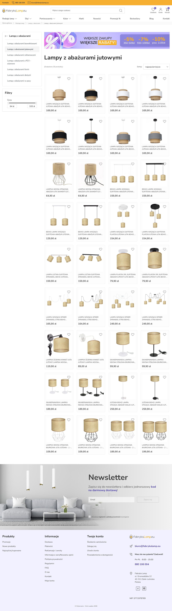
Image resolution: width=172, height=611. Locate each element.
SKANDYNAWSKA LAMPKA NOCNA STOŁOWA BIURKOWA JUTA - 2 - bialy (58, 405)
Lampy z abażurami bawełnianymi (22, 43)
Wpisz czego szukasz (61, 10)
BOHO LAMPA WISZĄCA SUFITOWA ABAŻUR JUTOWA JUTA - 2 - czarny (89, 234)
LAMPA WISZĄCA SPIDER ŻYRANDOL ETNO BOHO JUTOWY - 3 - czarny (88, 319)
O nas (47, 572)
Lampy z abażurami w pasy (19, 81)
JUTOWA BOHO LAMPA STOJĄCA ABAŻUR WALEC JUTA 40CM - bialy (122, 405)
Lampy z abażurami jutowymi (20, 49)
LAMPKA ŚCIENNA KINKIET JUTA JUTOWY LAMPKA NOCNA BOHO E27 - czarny (59, 362)
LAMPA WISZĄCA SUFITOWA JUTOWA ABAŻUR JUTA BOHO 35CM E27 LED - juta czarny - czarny (90, 150)
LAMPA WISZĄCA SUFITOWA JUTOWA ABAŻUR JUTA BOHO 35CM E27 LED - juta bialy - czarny (154, 108)
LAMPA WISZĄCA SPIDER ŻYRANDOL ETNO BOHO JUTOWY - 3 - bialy (56, 319)
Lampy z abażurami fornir (18, 69)
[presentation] (106, 509)
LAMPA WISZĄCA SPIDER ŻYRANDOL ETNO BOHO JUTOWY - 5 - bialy (120, 319)
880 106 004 (20, 3)
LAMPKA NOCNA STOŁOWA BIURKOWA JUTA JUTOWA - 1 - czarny (90, 447)
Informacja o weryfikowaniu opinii (59, 555)
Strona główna (7, 23)
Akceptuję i (110, 517)
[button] (167, 10)
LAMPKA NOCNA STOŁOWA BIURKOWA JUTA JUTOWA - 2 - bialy (122, 447)
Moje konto (49, 580)
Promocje (6, 542)
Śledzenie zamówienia (96, 542)
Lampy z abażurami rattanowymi (21, 55)
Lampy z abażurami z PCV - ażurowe (19, 62)
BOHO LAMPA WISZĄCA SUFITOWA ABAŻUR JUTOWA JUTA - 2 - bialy (57, 234)
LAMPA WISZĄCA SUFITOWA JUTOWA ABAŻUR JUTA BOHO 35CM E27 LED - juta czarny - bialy (58, 150)
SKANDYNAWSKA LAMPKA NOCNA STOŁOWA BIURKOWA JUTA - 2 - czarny (90, 405)
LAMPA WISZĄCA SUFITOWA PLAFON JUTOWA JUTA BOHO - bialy (122, 234)
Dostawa (48, 542)
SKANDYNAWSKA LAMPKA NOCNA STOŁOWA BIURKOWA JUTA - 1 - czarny (154, 362)
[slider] (8, 103)
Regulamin (49, 563)
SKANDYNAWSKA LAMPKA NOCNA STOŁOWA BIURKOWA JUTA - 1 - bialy (122, 362)
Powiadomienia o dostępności (100, 555)
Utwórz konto (93, 550)
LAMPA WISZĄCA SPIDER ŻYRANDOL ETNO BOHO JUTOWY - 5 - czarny (152, 319)
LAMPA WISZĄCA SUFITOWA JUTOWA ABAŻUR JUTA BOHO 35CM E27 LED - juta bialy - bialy (122, 106)
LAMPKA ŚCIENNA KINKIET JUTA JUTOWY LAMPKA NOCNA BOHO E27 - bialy (91, 362)
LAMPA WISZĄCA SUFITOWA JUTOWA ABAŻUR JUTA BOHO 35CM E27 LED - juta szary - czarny (154, 150)
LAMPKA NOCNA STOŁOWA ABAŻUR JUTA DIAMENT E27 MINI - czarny (89, 191)
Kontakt (48, 576)
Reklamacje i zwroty (53, 550)
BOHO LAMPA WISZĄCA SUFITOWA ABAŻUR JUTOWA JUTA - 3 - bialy (121, 191)
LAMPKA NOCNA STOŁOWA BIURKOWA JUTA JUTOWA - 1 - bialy (58, 447)
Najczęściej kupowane (11, 550)
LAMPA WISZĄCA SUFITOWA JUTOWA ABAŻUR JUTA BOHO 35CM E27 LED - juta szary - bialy (122, 149)
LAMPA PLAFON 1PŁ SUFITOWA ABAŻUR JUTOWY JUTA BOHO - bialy (123, 277)
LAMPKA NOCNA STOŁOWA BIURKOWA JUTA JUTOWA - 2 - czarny (154, 447)
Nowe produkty (9, 546)
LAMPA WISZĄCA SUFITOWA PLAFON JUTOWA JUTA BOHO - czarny (154, 234)
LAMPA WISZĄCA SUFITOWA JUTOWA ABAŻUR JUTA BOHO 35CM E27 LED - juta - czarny (90, 106)
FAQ (47, 568)
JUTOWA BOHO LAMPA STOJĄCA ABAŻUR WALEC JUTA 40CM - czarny (154, 405)
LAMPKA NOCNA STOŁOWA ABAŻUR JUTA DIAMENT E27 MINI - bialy (57, 191)
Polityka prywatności (54, 559)
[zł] (12, 106)
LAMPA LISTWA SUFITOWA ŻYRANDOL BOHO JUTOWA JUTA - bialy (57, 277)
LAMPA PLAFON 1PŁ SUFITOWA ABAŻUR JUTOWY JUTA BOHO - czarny (155, 277)
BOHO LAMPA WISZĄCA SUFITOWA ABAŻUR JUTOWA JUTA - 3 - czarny (153, 191)
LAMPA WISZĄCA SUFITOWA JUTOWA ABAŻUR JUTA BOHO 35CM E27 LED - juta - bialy (58, 106)
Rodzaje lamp (20, 23)
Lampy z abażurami (34, 23)
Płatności (49, 546)
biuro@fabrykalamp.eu (40, 3)
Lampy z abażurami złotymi (19, 75)
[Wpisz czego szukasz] (121, 10)
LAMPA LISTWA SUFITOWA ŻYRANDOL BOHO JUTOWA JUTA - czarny (89, 277)
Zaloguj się (92, 546)
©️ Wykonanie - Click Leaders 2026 (86, 606)
